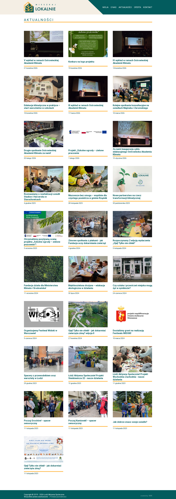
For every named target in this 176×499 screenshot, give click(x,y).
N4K (146, 496)
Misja (105, 7)
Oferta (137, 7)
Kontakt (147, 7)
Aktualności (125, 7)
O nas (113, 7)
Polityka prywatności (58, 497)
